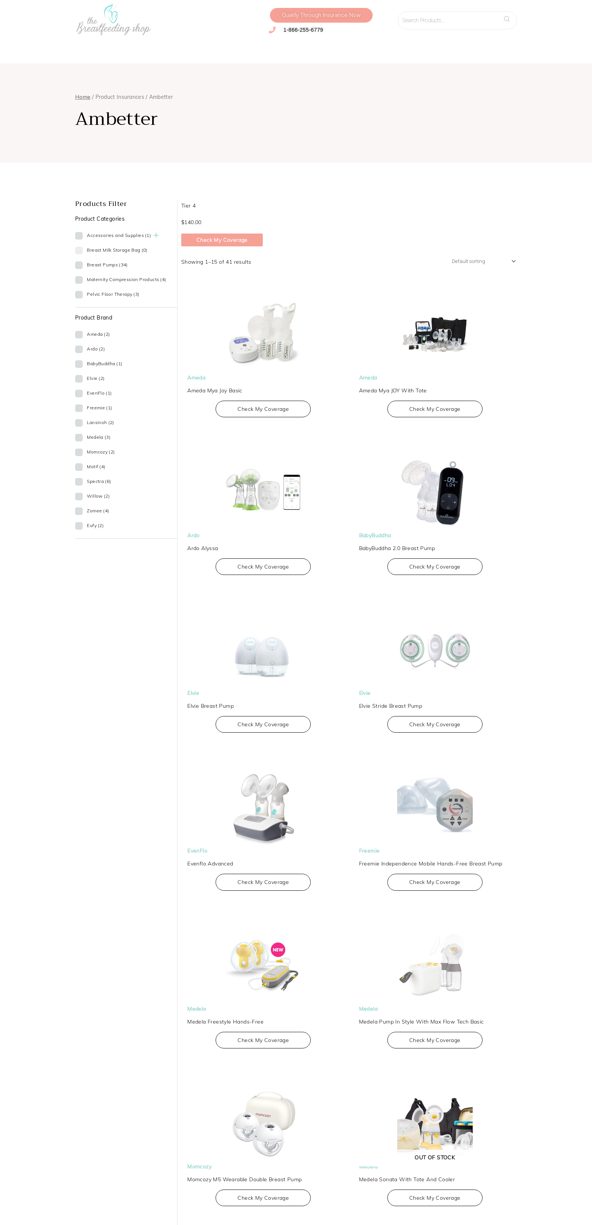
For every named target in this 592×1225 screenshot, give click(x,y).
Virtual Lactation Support (361, 48)
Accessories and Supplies (216, 48)
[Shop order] (477, 262)
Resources (419, 48)
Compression (151, 48)
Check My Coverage (222, 240)
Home (83, 97)
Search (509, 16)
